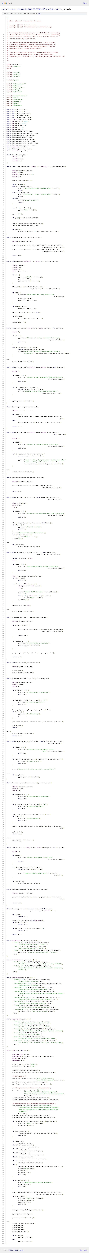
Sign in (85, 3)
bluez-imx (11, 9)
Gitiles (11, 1250)
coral (4, 9)
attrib (58, 9)
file (39, 14)
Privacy (16, 1250)
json (85, 1250)
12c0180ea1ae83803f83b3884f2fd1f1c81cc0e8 (35, 9)
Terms (21, 1250)
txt (81, 1250)
